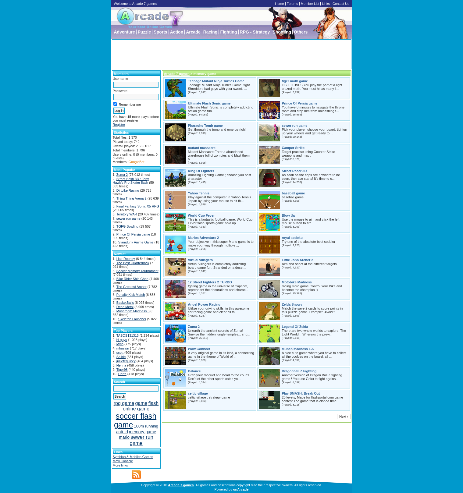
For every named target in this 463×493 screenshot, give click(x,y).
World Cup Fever (201, 215)
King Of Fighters (201, 171)
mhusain (122, 348)
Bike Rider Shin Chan (132, 279)
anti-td (122, 431)
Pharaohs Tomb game (205, 125)
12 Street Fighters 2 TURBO (210, 282)
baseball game (293, 193)
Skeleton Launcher (132, 319)
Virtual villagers (200, 260)
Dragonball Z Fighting (299, 371)
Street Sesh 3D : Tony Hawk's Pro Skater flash (131, 180)
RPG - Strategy (255, 32)
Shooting (281, 32)
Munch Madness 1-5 (298, 349)
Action (176, 32)
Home (279, 3)
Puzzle (144, 32)
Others (301, 32)
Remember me (127, 104)
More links (120, 465)
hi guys (121, 340)
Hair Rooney (125, 259)
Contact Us (341, 3)
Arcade (193, 32)
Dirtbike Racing (127, 190)
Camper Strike (293, 148)
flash (153, 403)
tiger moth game (295, 81)
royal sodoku (292, 237)
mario (124, 437)
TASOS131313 (127, 335)
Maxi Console (123, 461)
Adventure (124, 32)
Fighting (228, 32)
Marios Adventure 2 (203, 237)
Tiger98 (122, 369)
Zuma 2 (122, 174)
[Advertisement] (232, 54)
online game (136, 408)
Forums (292, 3)
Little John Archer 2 (297, 260)
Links (326, 3)
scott (119, 352)
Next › (343, 416)
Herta (122, 374)
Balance (194, 371)
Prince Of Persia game (133, 234)
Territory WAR (126, 214)
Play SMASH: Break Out (301, 393)
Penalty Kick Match (130, 294)
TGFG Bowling (127, 226)
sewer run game (128, 218)
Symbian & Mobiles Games (133, 457)
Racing (210, 32)
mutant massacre (202, 148)
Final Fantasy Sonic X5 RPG (137, 206)
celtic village (198, 393)
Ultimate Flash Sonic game (209, 103)
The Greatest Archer (131, 287)
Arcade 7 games (177, 74)
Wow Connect (199, 349)
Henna (121, 365)
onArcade (241, 489)
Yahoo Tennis (199, 193)
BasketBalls (125, 302)
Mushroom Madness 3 (133, 311)
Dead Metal (125, 307)
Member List (310, 3)
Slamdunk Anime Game (136, 242)
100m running (146, 426)
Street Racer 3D (294, 171)
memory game (142, 431)
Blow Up (288, 215)
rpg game (124, 403)
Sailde (121, 357)
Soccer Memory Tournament (137, 271)
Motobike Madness (297, 282)
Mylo (119, 344)
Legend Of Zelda (295, 326)
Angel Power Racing (204, 304)
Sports (160, 32)
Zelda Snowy (292, 304)
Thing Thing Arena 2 (131, 198)
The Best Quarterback (132, 263)
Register (119, 124)
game (141, 403)
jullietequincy (126, 361)
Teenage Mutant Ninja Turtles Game (216, 81)
